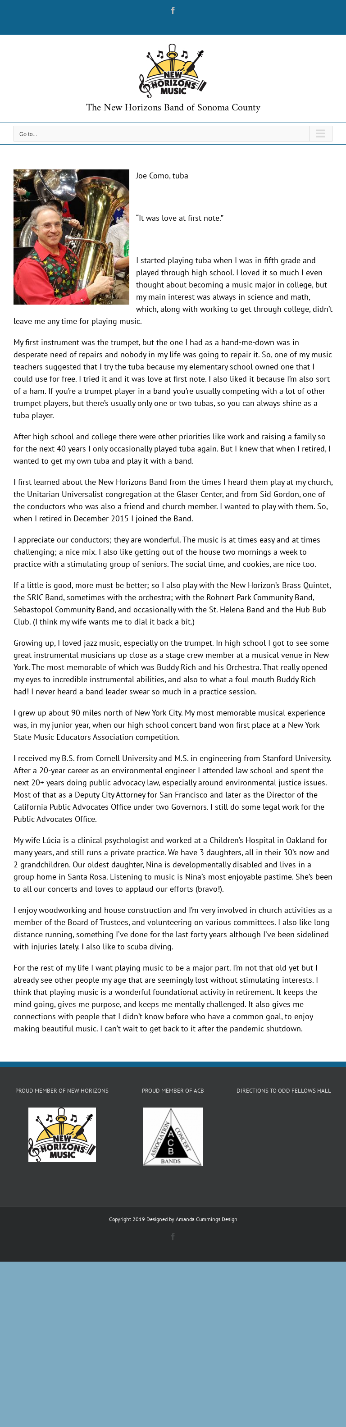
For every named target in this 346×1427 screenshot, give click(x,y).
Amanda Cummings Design (206, 1219)
